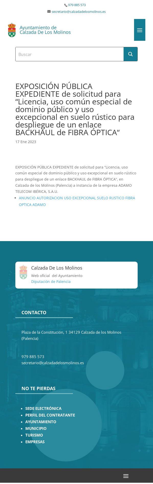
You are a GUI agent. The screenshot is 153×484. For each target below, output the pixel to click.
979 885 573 (77, 5)
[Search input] (69, 54)
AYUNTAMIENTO (40, 421)
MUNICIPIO (36, 428)
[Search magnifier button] (130, 54)
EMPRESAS (35, 442)
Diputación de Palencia (51, 281)
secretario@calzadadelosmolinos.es (79, 11)
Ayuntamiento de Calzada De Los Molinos (45, 29)
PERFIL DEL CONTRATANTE (50, 415)
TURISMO (34, 435)
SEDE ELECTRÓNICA (43, 408)
